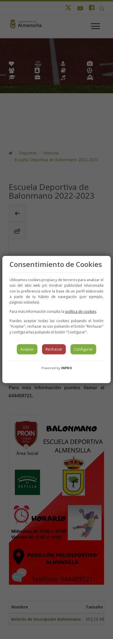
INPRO (66, 368)
